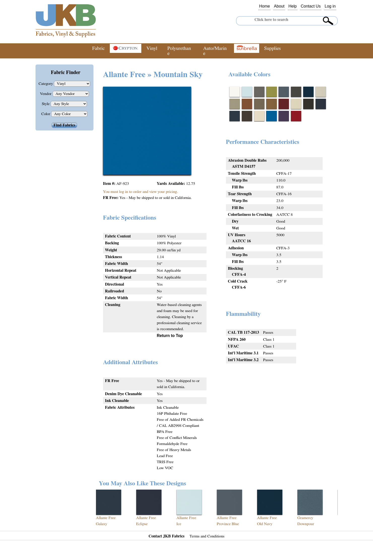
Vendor (46, 94)
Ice (179, 524)
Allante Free (106, 518)
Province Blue (228, 524)
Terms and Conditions (207, 536)
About (279, 6)
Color (46, 114)
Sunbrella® (246, 48)
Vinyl (151, 48)
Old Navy (265, 524)
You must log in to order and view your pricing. (140, 192)
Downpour (305, 524)
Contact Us (311, 6)
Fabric (98, 48)
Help (292, 6)
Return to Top (170, 335)
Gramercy (305, 518)
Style (46, 104)
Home (264, 6)
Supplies (272, 48)
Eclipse (142, 524)
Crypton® (125, 48)
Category (46, 84)
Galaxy (101, 524)
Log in (330, 6)
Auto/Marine (215, 51)
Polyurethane (179, 51)
